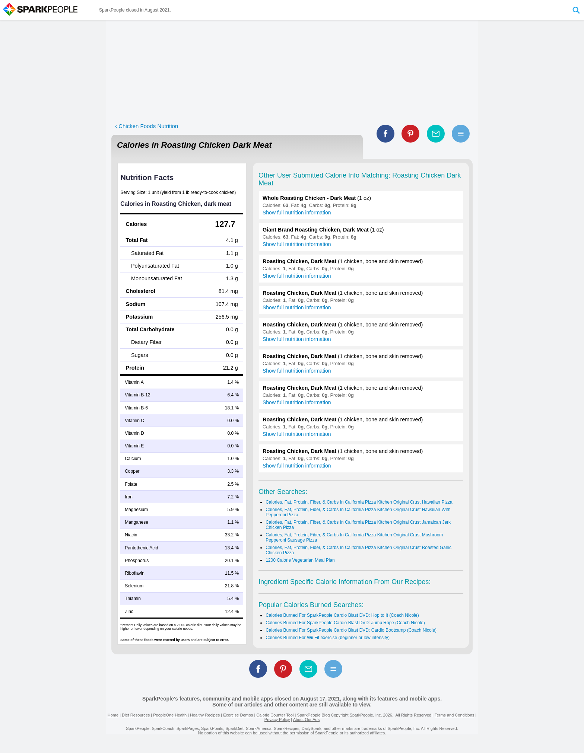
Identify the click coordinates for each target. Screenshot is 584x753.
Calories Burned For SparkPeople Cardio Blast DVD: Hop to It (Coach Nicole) (342, 615)
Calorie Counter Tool (274, 715)
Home (113, 715)
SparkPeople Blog (313, 715)
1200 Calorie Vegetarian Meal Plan (300, 560)
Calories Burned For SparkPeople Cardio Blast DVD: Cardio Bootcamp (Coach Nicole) (351, 630)
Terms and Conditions (454, 715)
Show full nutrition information (297, 213)
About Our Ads (306, 719)
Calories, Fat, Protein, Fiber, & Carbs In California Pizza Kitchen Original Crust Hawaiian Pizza (359, 502)
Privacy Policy (277, 719)
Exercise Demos (238, 715)
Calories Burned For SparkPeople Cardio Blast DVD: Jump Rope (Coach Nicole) (345, 622)
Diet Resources (136, 715)
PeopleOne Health (170, 715)
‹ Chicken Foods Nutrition (146, 126)
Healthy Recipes (205, 715)
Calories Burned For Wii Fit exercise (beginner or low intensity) (328, 637)
